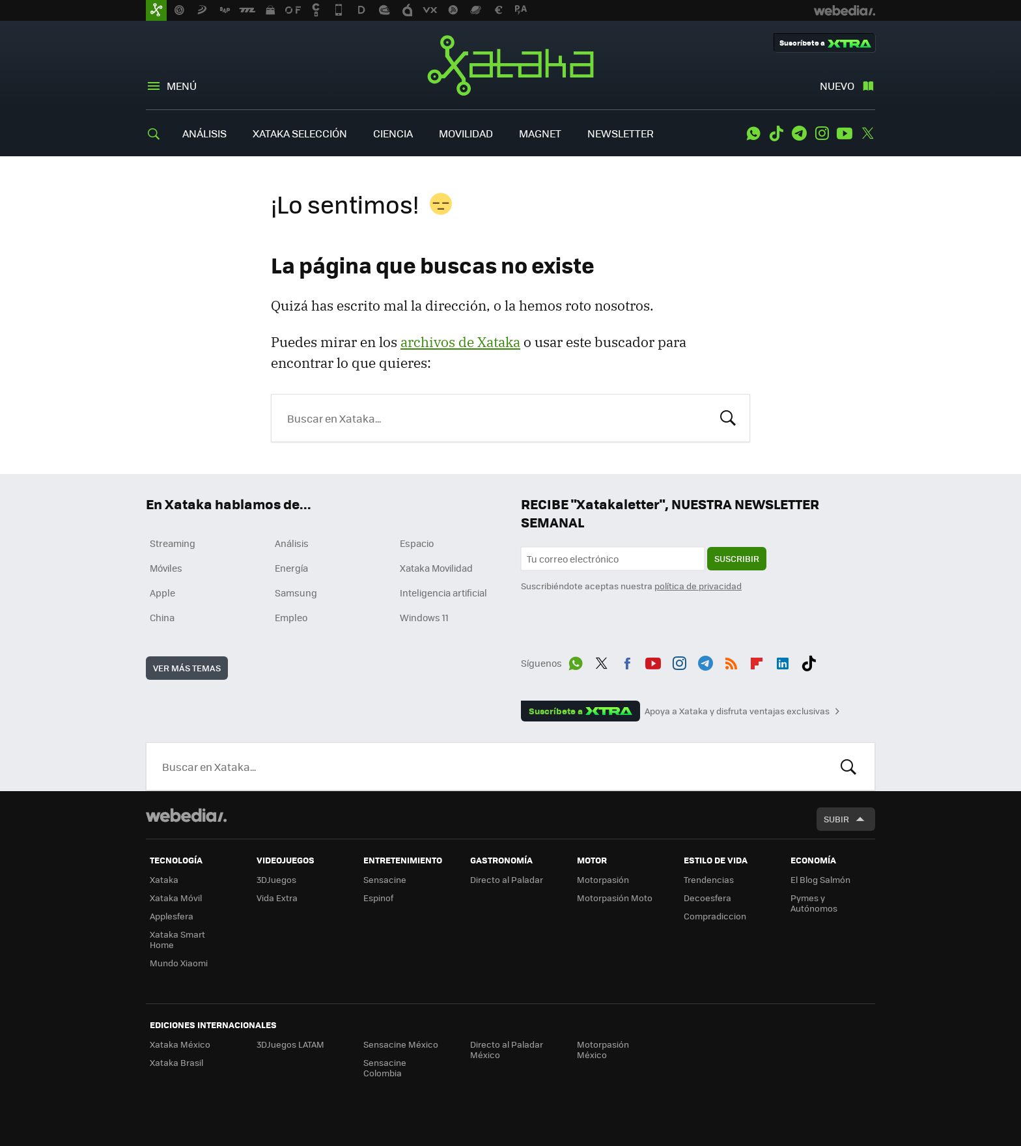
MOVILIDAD (466, 133)
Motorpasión (603, 879)
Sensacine (384, 879)
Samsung (296, 592)
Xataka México (180, 1044)
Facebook (627, 660)
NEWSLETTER (620, 133)
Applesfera (171, 916)
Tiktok (776, 133)
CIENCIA (393, 133)
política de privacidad (698, 586)
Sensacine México (400, 1044)
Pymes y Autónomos (813, 902)
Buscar (728, 416)
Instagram (822, 133)
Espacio (417, 543)
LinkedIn (782, 660)
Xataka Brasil (176, 1062)
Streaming (172, 543)
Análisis (292, 543)
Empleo (291, 617)
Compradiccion (715, 916)
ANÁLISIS (204, 133)
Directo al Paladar (506, 879)
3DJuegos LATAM (290, 1044)
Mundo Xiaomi (179, 963)
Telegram (799, 133)
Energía (291, 567)
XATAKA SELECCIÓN (300, 133)
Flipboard (756, 660)
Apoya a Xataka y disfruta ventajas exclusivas (737, 711)
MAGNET (540, 133)
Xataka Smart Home (177, 939)
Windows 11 (424, 617)
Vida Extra (277, 897)
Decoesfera (707, 897)
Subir (836, 819)
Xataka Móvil (176, 897)
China (162, 617)
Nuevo (837, 85)
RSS (731, 660)
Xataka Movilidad (436, 567)
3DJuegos (276, 879)
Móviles (166, 567)
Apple (162, 592)
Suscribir (736, 558)
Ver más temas (187, 668)
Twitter (867, 133)
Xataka (510, 65)
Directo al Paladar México (506, 1049)
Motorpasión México (603, 1049)
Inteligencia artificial (443, 592)
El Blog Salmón (820, 879)
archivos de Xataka (460, 342)
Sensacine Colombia (384, 1067)
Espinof (378, 897)
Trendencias (709, 879)
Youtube (844, 133)
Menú (182, 85)
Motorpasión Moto (614, 897)
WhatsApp (753, 133)
